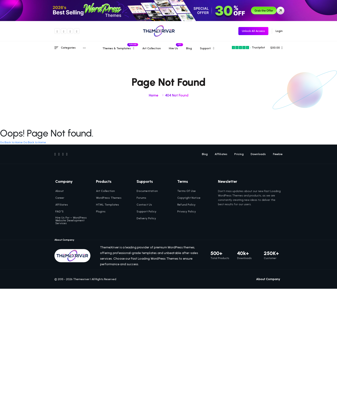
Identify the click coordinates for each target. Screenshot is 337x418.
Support (205, 48)
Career (59, 197)
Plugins (100, 211)
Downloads (258, 154)
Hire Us (173, 48)
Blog (189, 48)
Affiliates (221, 154)
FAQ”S (59, 211)
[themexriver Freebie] (253, 31)
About (59, 191)
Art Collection (152, 48)
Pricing (238, 154)
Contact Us (144, 204)
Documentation (147, 191)
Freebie (278, 154)
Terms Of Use (186, 191)
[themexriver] (159, 31)
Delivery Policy (146, 218)
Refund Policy (186, 204)
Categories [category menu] (73, 47)
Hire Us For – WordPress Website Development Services (71, 220)
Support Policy (146, 211)
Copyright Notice (188, 197)
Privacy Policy (186, 211)
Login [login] (279, 31)
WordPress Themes (108, 197)
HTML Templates (107, 204)
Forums (141, 197)
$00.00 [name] (276, 47)
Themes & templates (119, 48)
